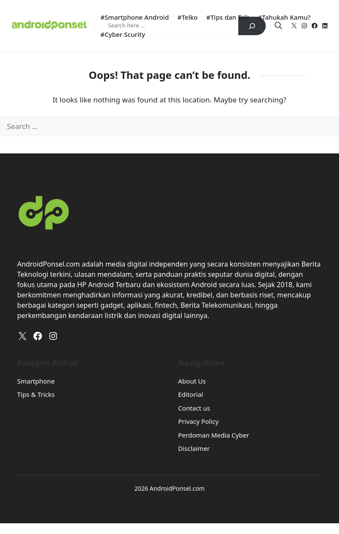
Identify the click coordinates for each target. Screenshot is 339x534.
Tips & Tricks (35, 394)
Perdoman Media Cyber (213, 435)
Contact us (194, 408)
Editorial (190, 394)
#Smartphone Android (134, 17)
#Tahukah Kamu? (284, 17)
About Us (192, 381)
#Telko (187, 17)
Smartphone (36, 381)
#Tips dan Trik (227, 17)
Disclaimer (194, 448)
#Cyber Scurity (122, 34)
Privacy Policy (198, 421)
